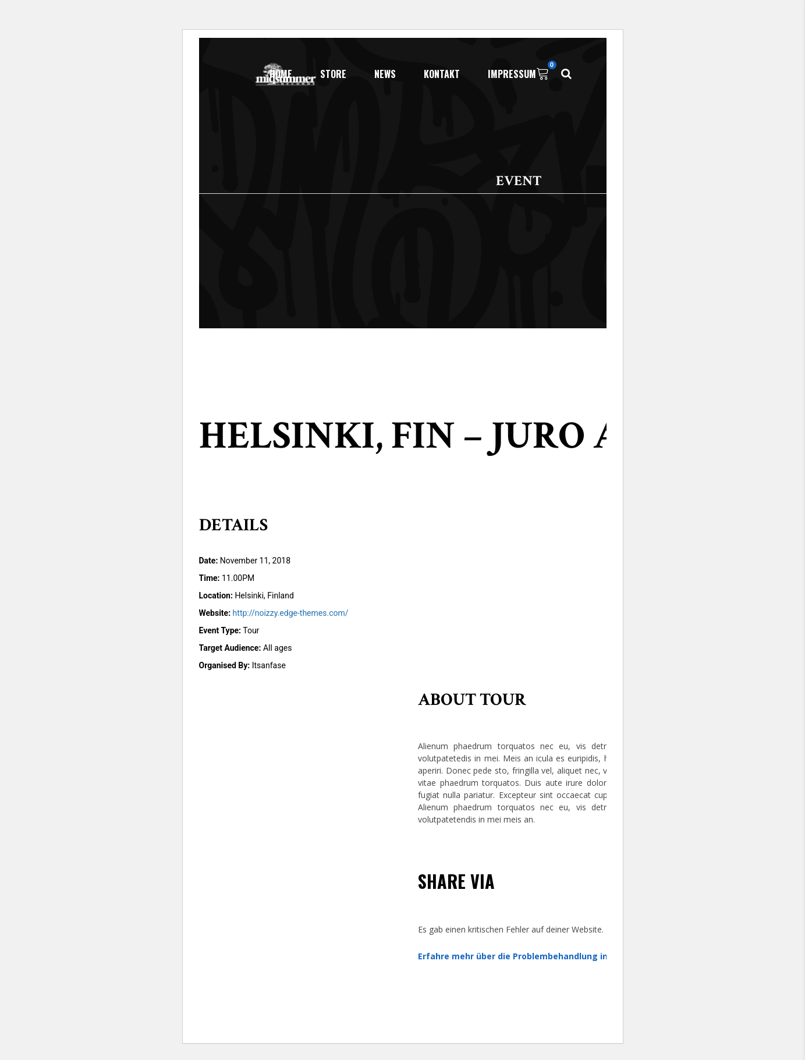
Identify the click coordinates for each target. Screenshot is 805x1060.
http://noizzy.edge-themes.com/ (291, 613)
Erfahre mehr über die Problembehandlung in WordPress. (538, 956)
